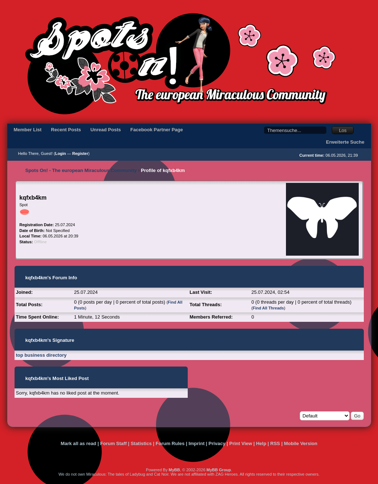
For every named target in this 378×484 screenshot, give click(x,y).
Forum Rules (170, 443)
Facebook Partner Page (156, 129)
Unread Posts (105, 129)
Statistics (141, 443)
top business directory (41, 355)
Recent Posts (66, 129)
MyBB (174, 470)
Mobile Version (300, 443)
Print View (240, 443)
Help (261, 443)
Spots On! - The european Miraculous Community (81, 170)
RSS (275, 443)
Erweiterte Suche (345, 142)
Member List (28, 129)
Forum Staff (113, 443)
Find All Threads (268, 308)
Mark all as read (78, 443)
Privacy (216, 443)
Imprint (196, 443)
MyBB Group (219, 470)
